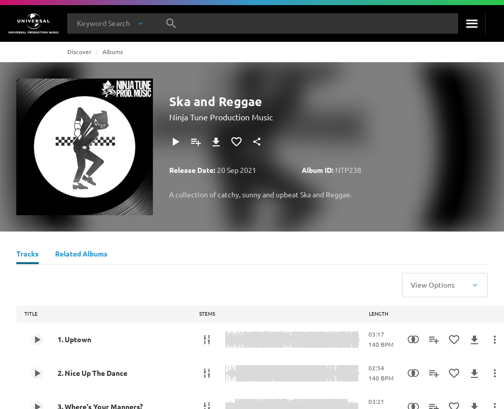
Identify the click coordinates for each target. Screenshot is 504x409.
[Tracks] (27, 255)
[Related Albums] (81, 255)
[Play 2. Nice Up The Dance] (37, 373)
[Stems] (207, 340)
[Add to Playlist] (196, 142)
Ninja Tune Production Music (221, 117)
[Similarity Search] (413, 340)
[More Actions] (495, 340)
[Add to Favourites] (236, 142)
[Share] (257, 142)
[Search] (471, 23)
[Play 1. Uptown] (37, 339)
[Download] (216, 142)
